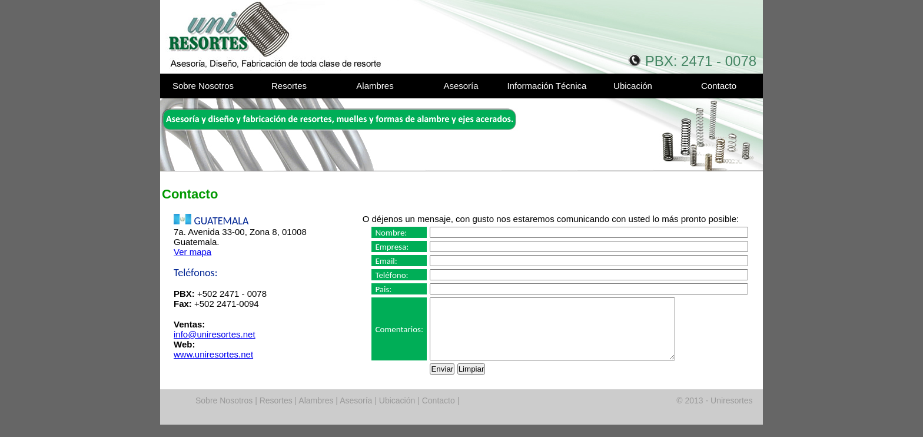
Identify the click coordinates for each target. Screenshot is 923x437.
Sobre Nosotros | (226, 413)
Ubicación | (398, 413)
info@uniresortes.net (214, 334)
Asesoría (460, 86)
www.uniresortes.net (213, 354)
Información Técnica (547, 86)
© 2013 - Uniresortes (714, 413)
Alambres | (317, 413)
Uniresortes (273, 37)
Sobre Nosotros (203, 86)
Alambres (374, 86)
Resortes (289, 86)
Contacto (718, 86)
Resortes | (277, 413)
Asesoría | (357, 413)
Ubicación (632, 86)
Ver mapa (192, 252)
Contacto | (439, 413)
